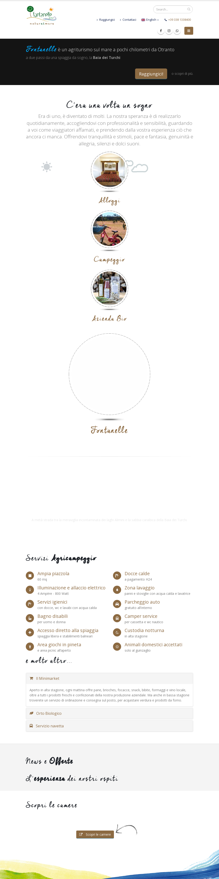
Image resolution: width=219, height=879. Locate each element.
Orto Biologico (46, 713)
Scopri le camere (95, 834)
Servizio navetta (47, 726)
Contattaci (128, 20)
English (150, 20)
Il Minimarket (44, 678)
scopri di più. (184, 73)
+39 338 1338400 (179, 20)
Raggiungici (106, 20)
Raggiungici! (151, 74)
